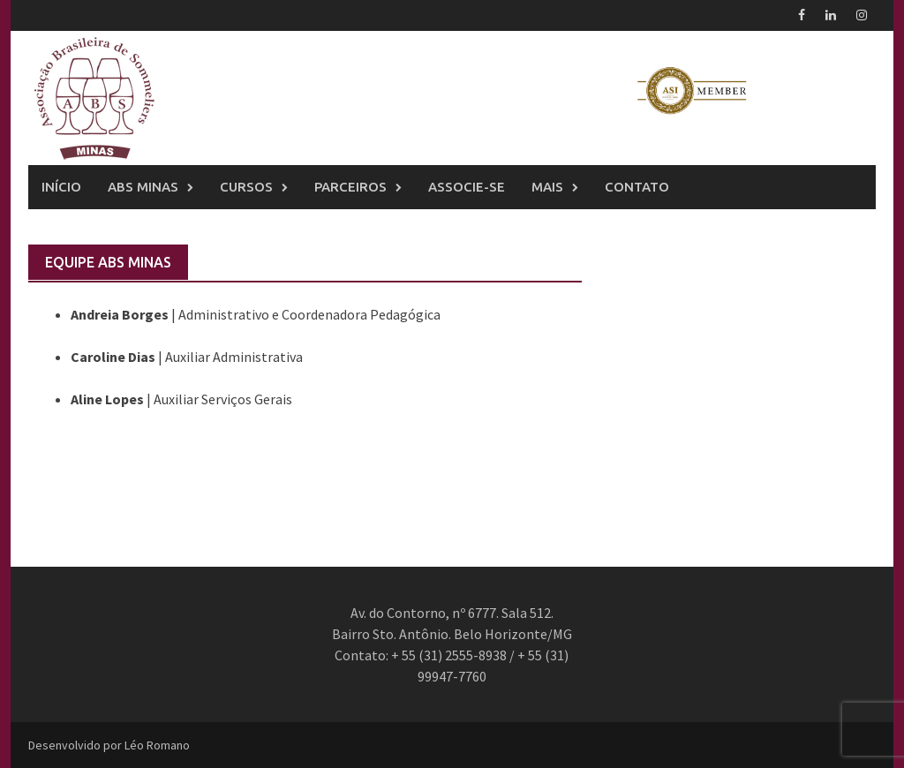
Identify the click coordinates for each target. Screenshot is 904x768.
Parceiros (350, 186)
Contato (637, 186)
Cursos (246, 186)
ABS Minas (143, 186)
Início (61, 186)
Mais (547, 186)
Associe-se (466, 186)
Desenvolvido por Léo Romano (109, 745)
